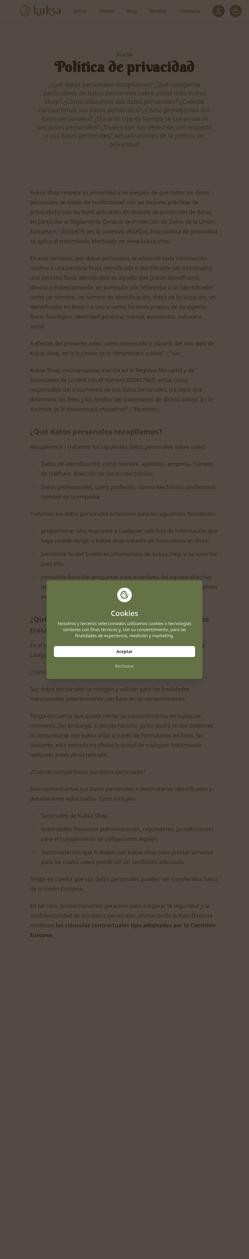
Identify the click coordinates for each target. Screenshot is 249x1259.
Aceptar (124, 651)
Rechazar (124, 666)
